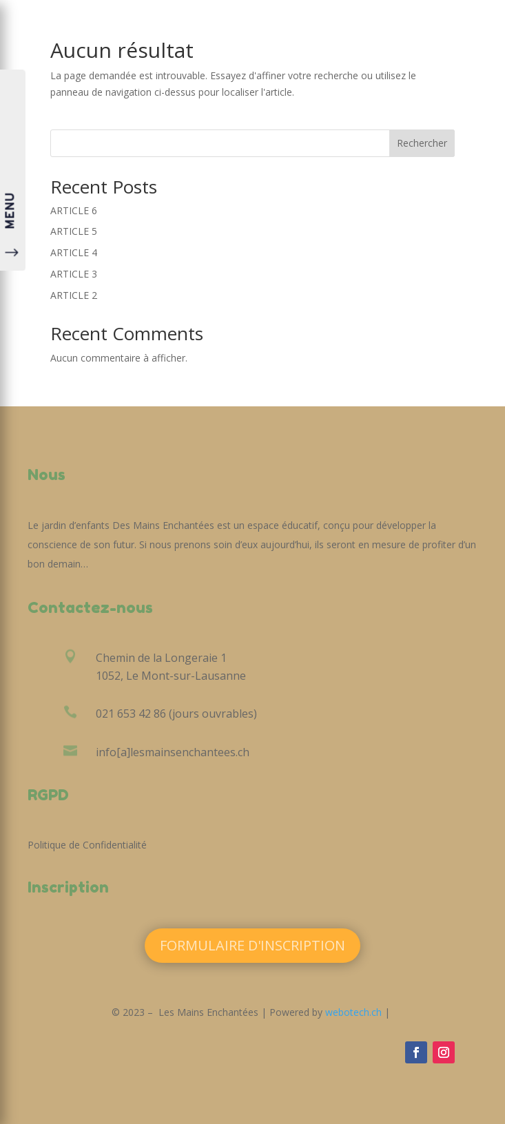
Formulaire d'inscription (252, 945)
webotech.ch (353, 1012)
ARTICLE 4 (73, 252)
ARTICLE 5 (73, 231)
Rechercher (422, 142)
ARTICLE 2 (73, 295)
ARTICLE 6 (73, 210)
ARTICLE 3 (73, 273)
